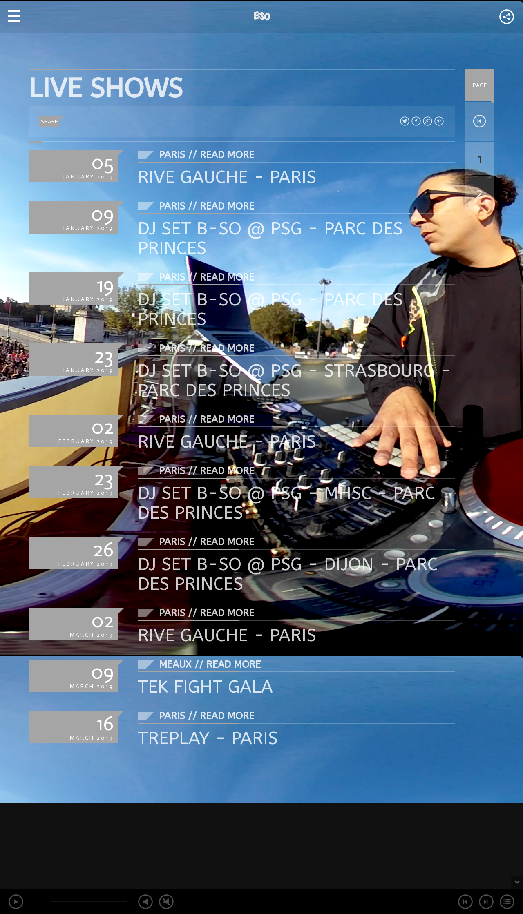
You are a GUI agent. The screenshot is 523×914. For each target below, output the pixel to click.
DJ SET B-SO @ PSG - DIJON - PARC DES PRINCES (288, 574)
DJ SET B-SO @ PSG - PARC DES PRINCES (270, 238)
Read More (227, 155)
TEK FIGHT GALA (205, 686)
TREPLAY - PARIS (208, 738)
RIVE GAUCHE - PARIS (227, 177)
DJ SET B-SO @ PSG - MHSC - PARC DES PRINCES (286, 503)
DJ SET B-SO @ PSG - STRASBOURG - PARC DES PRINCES (294, 380)
